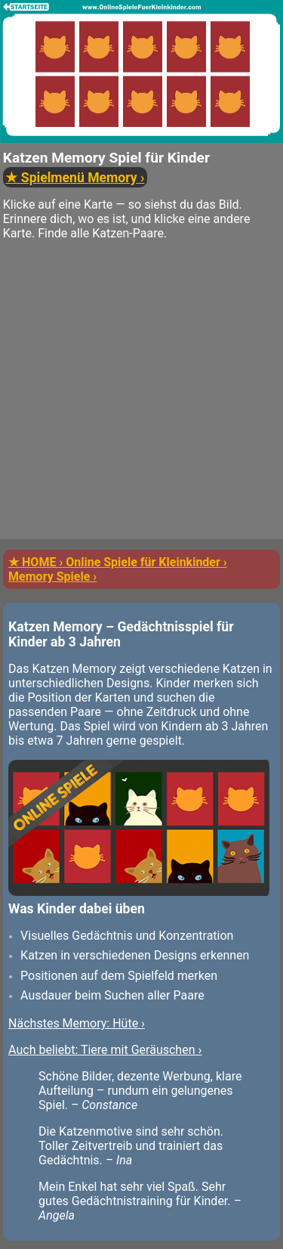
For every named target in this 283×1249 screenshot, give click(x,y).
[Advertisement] (141, 397)
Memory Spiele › (52, 576)
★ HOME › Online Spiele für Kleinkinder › (117, 562)
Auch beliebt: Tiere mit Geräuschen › (104, 1050)
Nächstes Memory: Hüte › (76, 1023)
